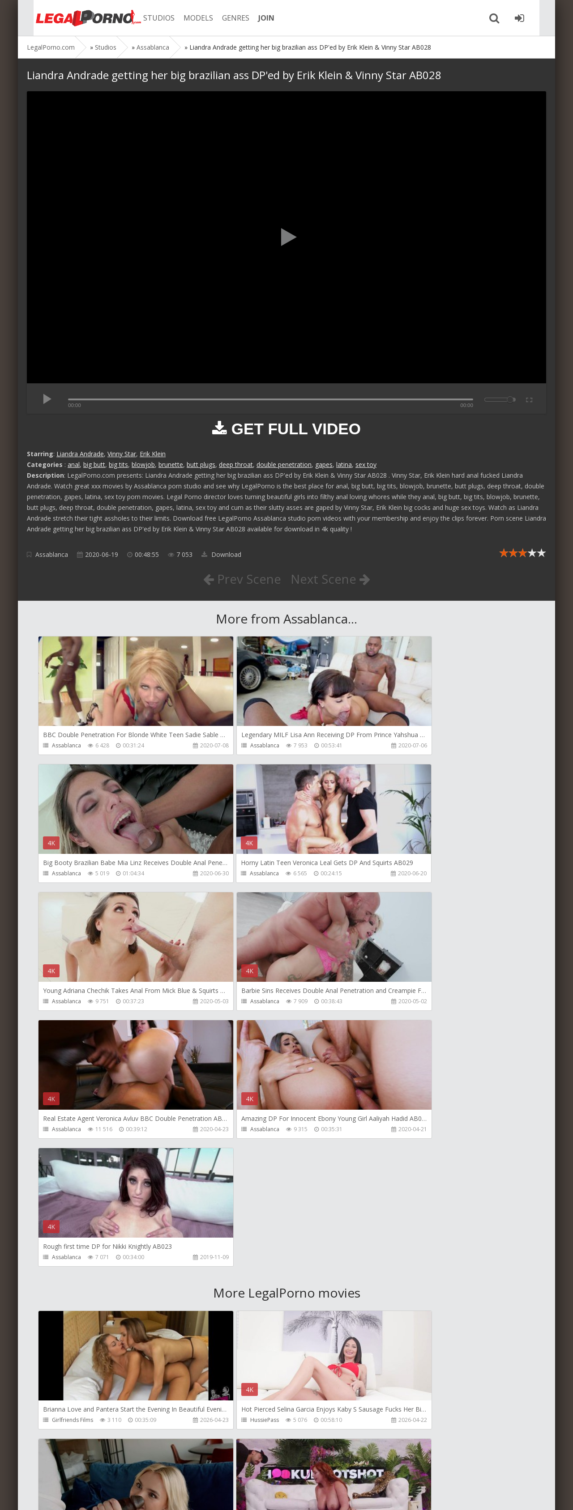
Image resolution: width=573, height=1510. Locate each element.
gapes (324, 464)
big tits (118, 464)
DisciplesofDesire (407, 1166)
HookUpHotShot (73, 1294)
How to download (154, 1467)
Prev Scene (241, 578)
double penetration (284, 464)
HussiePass (232, 1166)
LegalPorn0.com (92, 1494)
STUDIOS (150, 18)
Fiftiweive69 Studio (408, 1294)
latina (344, 464)
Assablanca (51, 554)
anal (74, 464)
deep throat (236, 464)
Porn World (66, 1422)
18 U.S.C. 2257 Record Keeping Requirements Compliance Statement (312, 1494)
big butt (94, 464)
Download (221, 554)
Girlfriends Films (72, 1166)
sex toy (365, 464)
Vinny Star (121, 454)
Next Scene (330, 578)
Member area (90, 1467)
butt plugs (201, 464)
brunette (170, 464)
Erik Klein (153, 454)
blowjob (143, 464)
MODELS (189, 18)
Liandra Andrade (80, 454)
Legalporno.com (76, 18)
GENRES (226, 18)
